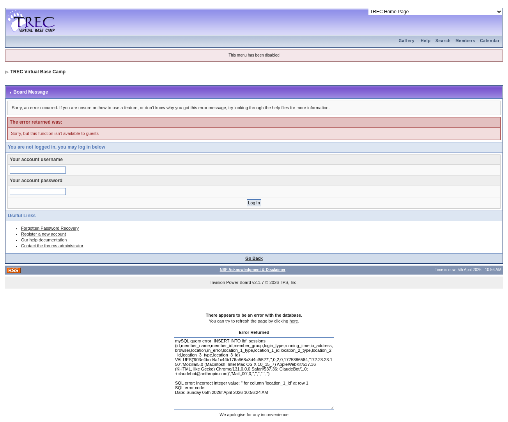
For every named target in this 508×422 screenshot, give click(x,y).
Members (465, 41)
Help (426, 41)
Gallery (407, 41)
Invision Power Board (231, 282)
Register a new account (43, 234)
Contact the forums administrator (52, 245)
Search (443, 41)
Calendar (490, 41)
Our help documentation (44, 240)
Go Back (254, 258)
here (293, 321)
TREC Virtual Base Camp (37, 71)
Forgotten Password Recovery (50, 228)
